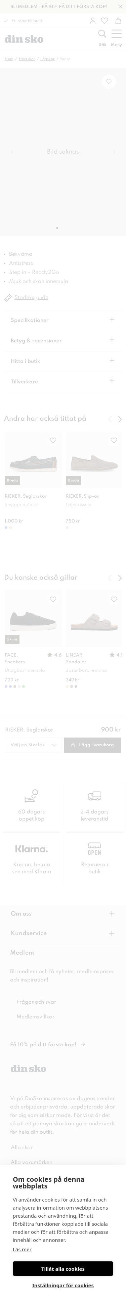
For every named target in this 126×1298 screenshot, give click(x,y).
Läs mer (22, 1249)
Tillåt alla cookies (63, 1268)
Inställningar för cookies (63, 1285)
